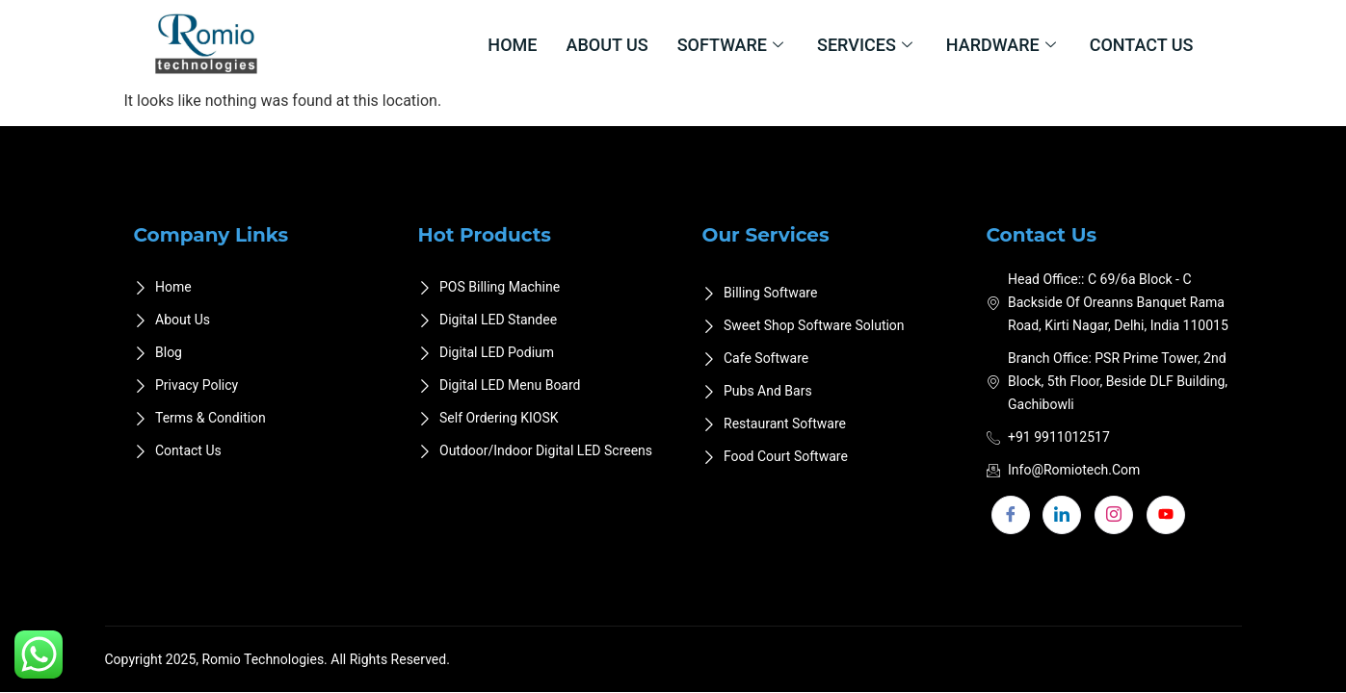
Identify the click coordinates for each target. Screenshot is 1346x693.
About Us (606, 45)
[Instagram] (1114, 515)
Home (512, 45)
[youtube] (1166, 515)
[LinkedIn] (1061, 515)
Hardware (1003, 45)
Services (867, 45)
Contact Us (1142, 45)
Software (732, 45)
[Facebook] (1010, 515)
